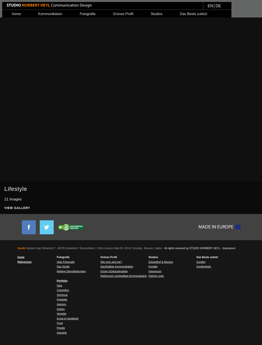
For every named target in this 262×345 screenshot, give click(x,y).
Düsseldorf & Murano (160, 262)
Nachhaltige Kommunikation (116, 266)
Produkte (62, 299)
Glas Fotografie (66, 262)
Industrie (62, 332)
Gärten (61, 309)
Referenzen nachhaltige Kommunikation (123, 276)
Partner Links (156, 276)
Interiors (61, 304)
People (61, 327)
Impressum (154, 271)
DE (218, 6)
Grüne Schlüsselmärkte (114, 271)
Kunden (200, 262)
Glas (59, 285)
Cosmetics (63, 290)
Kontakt (152, 266)
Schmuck (62, 295)
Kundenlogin (203, 266)
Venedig (61, 313)
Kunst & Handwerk (67, 318)
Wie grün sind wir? (111, 262)
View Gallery (17, 208)
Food (60, 323)
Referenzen (24, 262)
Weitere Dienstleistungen (71, 271)
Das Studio (63, 266)
